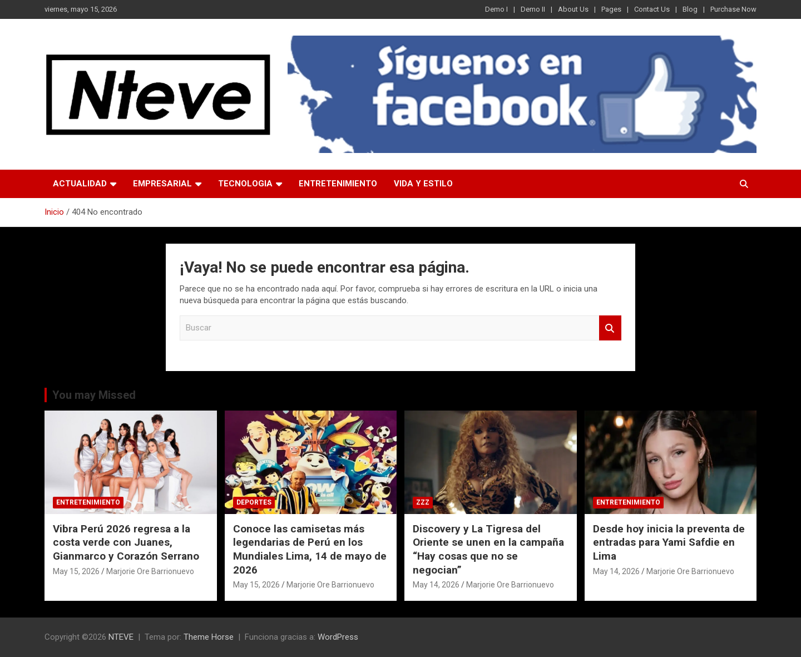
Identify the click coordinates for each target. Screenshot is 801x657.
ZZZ (422, 502)
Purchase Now (733, 9)
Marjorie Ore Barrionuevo (150, 571)
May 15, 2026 (76, 571)
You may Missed (94, 395)
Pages (611, 9)
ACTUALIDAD (80, 184)
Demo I (496, 9)
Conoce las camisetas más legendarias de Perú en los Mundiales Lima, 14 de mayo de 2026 (310, 549)
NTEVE (121, 637)
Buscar (610, 327)
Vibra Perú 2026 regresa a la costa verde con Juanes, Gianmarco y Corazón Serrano (126, 542)
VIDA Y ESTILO (423, 184)
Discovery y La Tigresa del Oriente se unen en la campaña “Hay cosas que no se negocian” (488, 549)
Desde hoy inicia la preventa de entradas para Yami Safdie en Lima (669, 542)
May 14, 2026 (436, 584)
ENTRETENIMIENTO (338, 184)
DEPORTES (253, 502)
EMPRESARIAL (162, 184)
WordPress (338, 637)
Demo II (533, 9)
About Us (573, 9)
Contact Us (652, 9)
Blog (690, 9)
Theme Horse (209, 637)
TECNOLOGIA (245, 184)
